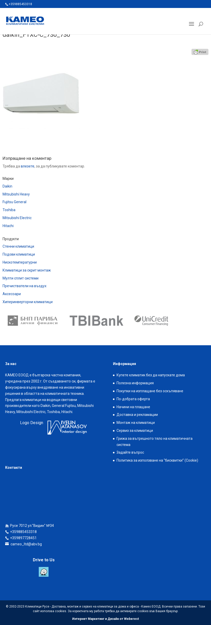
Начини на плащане (133, 407)
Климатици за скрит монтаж (27, 270)
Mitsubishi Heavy (16, 194)
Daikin (7, 186)
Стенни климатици (18, 246)
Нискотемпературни (20, 262)
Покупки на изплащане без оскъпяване (150, 391)
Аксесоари (12, 294)
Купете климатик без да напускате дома (151, 375)
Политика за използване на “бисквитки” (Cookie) (157, 460)
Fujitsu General (14, 202)
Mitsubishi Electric (17, 218)
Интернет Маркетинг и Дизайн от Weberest (105, 619)
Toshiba (9, 210)
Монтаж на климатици (136, 423)
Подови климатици (19, 254)
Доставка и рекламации (137, 415)
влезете (27, 166)
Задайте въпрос (130, 452)
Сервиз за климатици (135, 430)
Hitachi (8, 226)
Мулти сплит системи (21, 278)
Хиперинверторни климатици (28, 302)
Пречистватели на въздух (24, 286)
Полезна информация (135, 383)
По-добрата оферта (133, 399)
